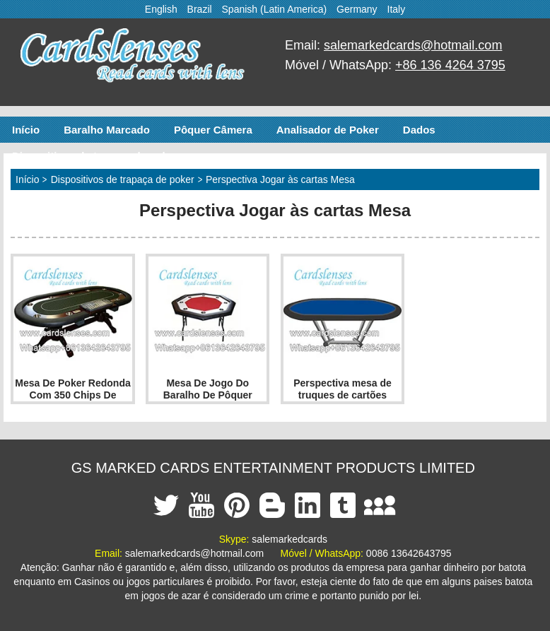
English (161, 9)
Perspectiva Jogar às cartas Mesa (280, 179)
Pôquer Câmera (213, 130)
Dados (419, 130)
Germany (357, 9)
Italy (396, 9)
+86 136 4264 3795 (450, 65)
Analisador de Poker (327, 130)
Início (26, 130)
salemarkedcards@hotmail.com (413, 45)
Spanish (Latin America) (274, 9)
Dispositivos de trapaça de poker (95, 156)
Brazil (199, 9)
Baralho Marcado (107, 130)
